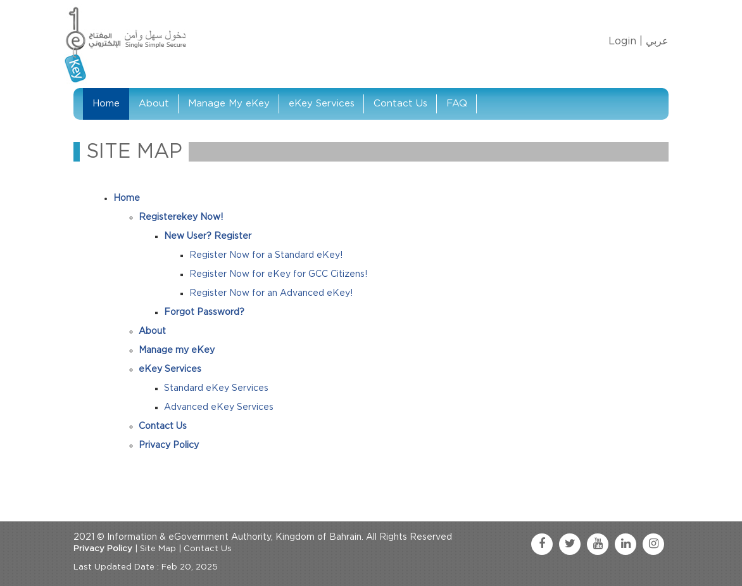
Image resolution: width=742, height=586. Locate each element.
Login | (625, 41)
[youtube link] (597, 544)
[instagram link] (653, 544)
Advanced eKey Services (219, 407)
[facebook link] (542, 544)
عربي (657, 41)
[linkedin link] (625, 544)
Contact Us (400, 103)
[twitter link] (570, 544)
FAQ (456, 103)
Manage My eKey (229, 103)
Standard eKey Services (216, 388)
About (154, 103)
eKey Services (322, 103)
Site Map (158, 549)
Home (106, 103)
